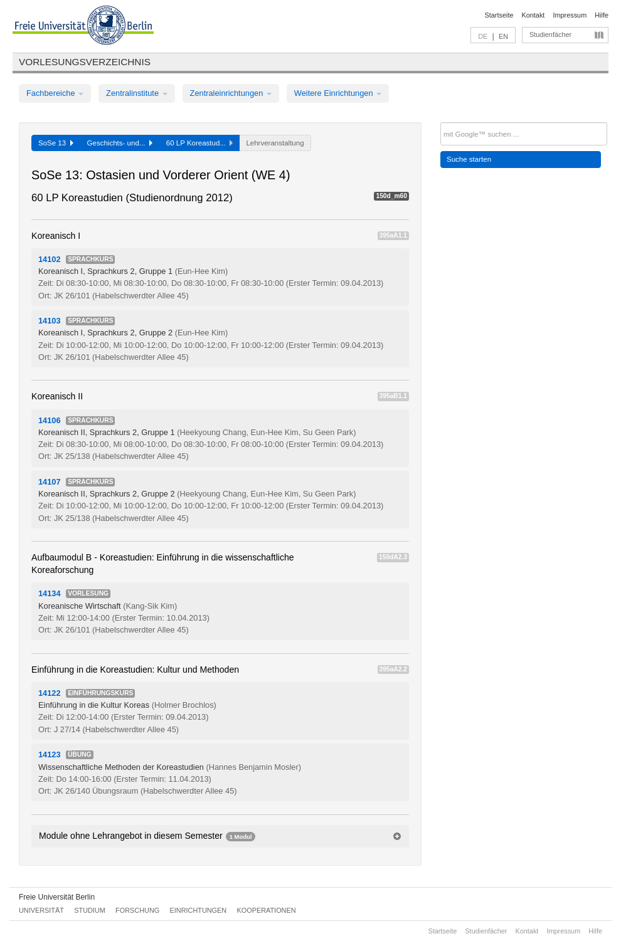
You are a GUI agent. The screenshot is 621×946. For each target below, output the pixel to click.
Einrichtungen (198, 910)
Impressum (569, 15)
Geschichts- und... (119, 143)
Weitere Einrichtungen (337, 93)
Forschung (137, 910)
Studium (89, 910)
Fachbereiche (54, 93)
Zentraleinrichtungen (231, 93)
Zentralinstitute (136, 93)
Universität (41, 910)
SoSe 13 (55, 143)
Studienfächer (550, 34)
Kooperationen (266, 910)
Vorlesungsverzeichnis (85, 61)
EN (503, 36)
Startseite (499, 15)
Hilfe (601, 15)
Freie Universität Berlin (57, 897)
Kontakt (533, 15)
